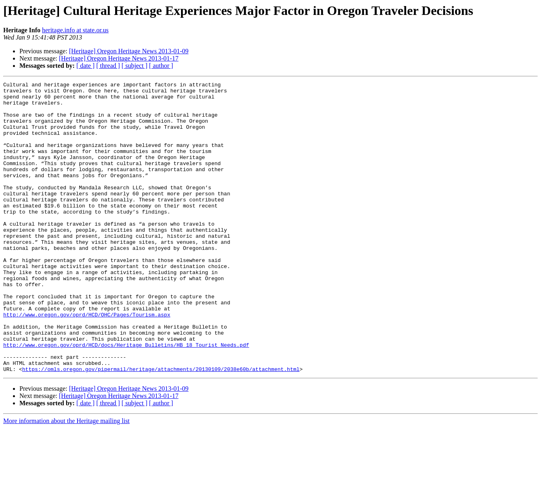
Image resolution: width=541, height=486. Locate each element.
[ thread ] (108, 65)
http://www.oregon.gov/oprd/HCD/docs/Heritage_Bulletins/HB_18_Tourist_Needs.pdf (126, 398)
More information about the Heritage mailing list (66, 479)
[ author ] (161, 65)
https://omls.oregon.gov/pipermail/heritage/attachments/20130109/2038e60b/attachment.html (160, 427)
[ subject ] (134, 65)
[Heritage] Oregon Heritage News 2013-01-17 (119, 58)
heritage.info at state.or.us (75, 30)
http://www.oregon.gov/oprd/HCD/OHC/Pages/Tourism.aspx (86, 361)
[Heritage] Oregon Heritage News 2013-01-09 (129, 51)
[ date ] (85, 65)
